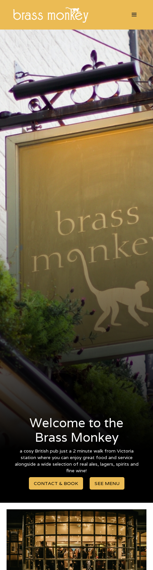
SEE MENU (107, 483)
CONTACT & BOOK (56, 483)
